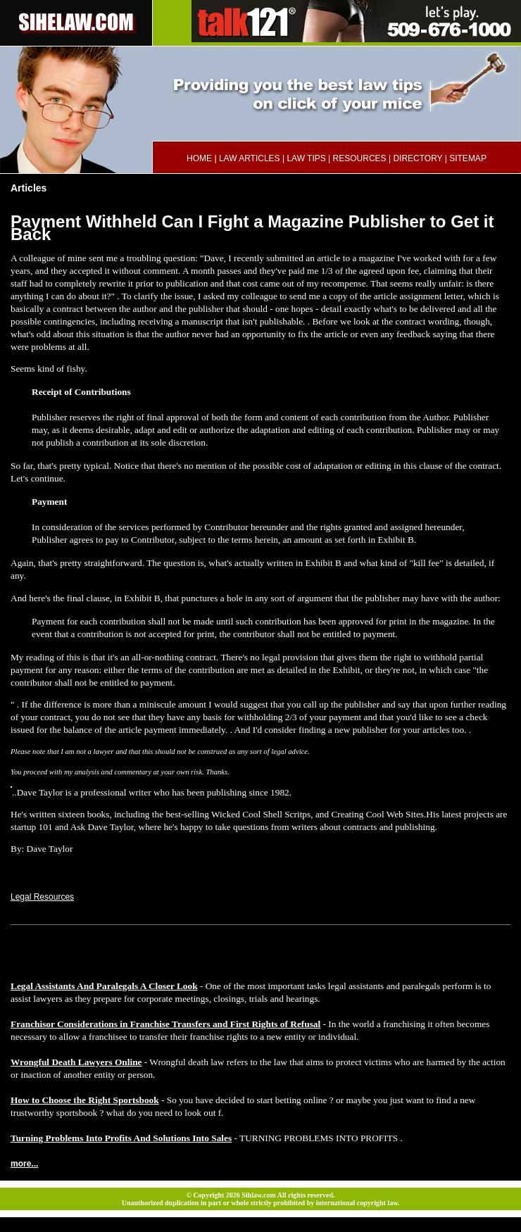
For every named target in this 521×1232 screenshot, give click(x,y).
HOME (199, 158)
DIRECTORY (417, 158)
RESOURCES (360, 158)
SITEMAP (468, 158)
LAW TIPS (306, 158)
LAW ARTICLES (249, 158)
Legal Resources (42, 897)
